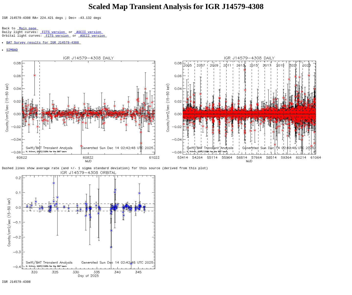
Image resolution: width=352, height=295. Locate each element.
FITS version (53, 35)
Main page (27, 30)
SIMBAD (12, 55)
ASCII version (88, 35)
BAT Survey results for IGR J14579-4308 (44, 46)
